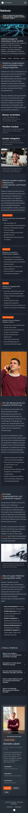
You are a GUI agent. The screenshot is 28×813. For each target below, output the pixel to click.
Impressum (9, 807)
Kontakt (7, 788)
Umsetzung (16, 58)
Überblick (3, 58)
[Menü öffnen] (25, 2)
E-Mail (6, 792)
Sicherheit (4, 536)
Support (23, 58)
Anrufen (16, 788)
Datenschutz (18, 807)
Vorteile (10, 58)
